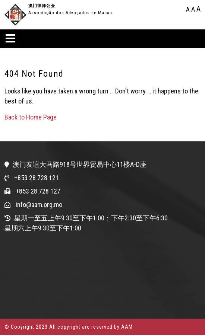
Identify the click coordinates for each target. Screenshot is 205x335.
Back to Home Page (30, 117)
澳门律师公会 (41, 5)
